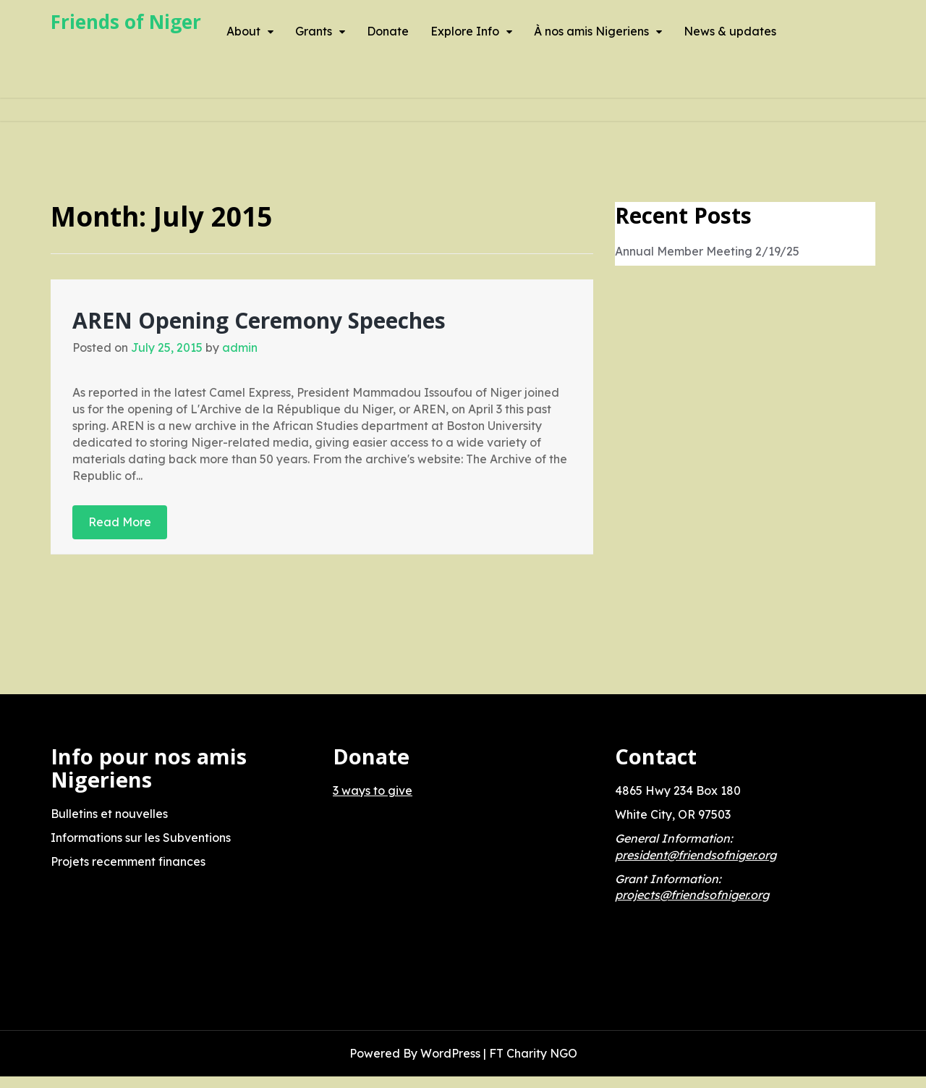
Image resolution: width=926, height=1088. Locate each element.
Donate (388, 31)
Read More (119, 522)
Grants (313, 31)
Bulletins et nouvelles (109, 813)
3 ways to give (372, 790)
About (243, 31)
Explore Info (464, 31)
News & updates (730, 31)
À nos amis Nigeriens (591, 31)
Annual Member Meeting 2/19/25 (707, 251)
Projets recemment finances (128, 861)
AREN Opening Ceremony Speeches (259, 320)
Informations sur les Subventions (141, 837)
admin (240, 347)
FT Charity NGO (533, 1053)
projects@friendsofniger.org (692, 894)
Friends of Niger (126, 22)
